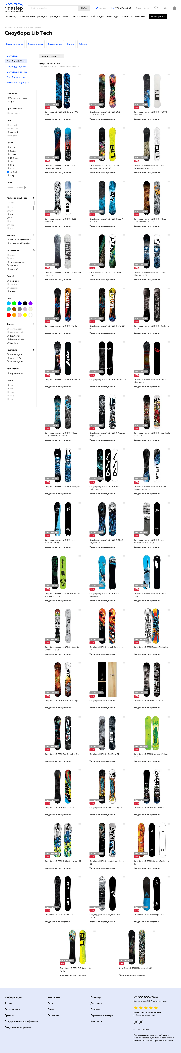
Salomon (83, 44)
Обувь (65, 16)
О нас (51, 1009)
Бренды (9, 1015)
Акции (8, 1003)
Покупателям (142, 8)
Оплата (95, 1009)
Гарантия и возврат (103, 1015)
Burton (70, 44)
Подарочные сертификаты (21, 1021)
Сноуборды (11, 56)
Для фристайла (35, 44)
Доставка (96, 1003)
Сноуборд (10, 16)
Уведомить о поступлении (58, 119)
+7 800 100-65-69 (122, 8)
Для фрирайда (55, 44)
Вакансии (53, 1015)
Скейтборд (96, 16)
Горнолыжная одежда (32, 16)
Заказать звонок (159, 1001)
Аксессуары (79, 16)
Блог (50, 1003)
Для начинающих (14, 44)
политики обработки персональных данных (153, 1040)
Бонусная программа (18, 1027)
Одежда (53, 16)
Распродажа (158, 16)
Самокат (126, 16)
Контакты (96, 1021)
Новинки (140, 16)
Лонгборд (111, 16)
